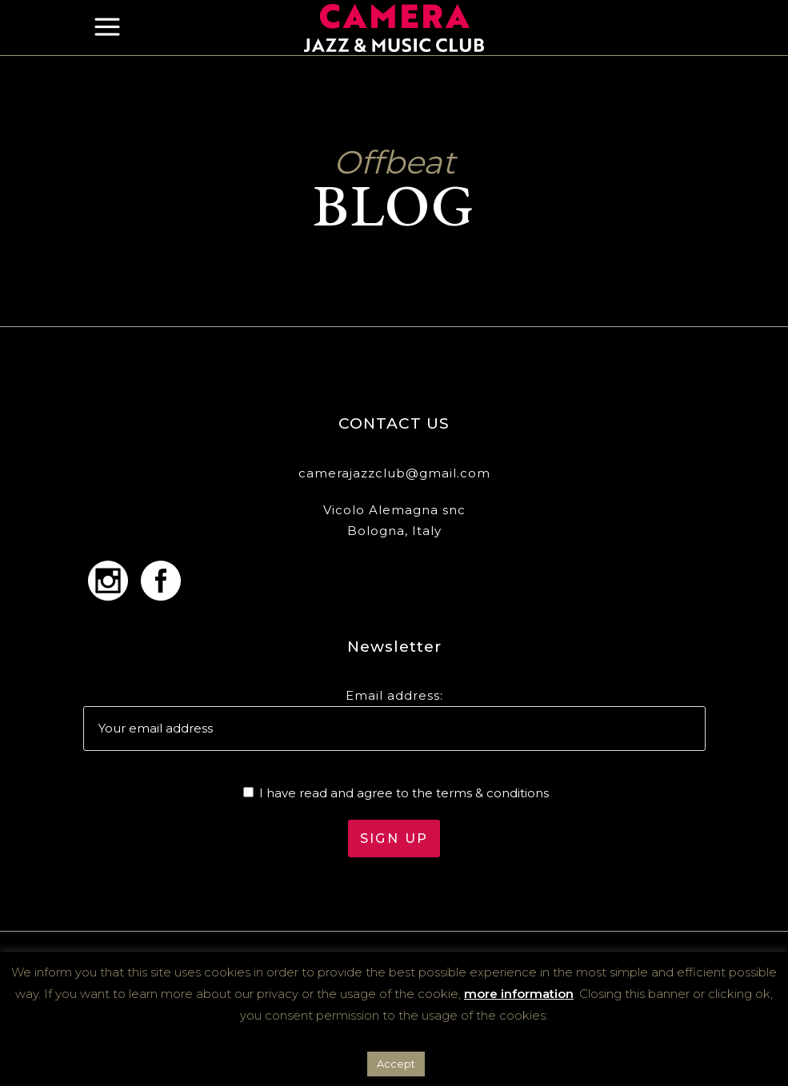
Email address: (394, 695)
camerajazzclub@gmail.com (394, 473)
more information (519, 993)
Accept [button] (396, 1063)
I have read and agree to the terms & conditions (404, 793)
